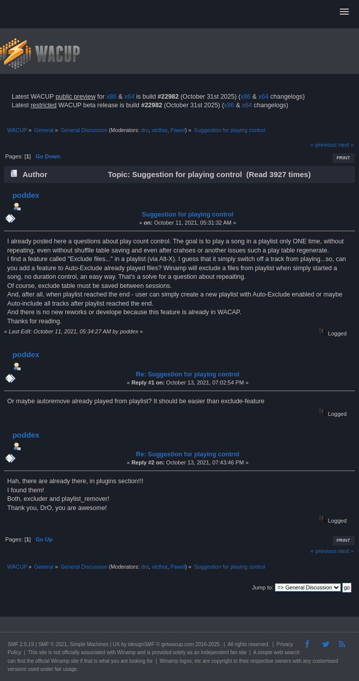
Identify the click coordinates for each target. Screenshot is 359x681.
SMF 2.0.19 (21, 644)
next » (346, 145)
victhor (160, 130)
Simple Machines (89, 644)
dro (144, 130)
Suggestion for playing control (187, 214)
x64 (129, 96)
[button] (344, 12)
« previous (323, 145)
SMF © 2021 (52, 644)
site (43, 652)
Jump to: (262, 587)
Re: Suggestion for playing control (187, 374)
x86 (111, 96)
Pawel (177, 130)
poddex (25, 195)
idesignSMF (141, 644)
